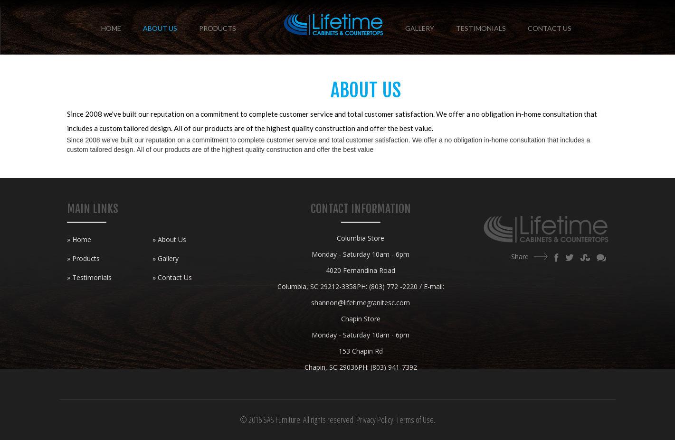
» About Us (169, 239)
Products (217, 28)
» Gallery (165, 258)
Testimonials (481, 28)
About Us (160, 28)
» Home (79, 239)
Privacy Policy (374, 419)
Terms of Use (415, 419)
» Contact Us (172, 277)
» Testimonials (89, 277)
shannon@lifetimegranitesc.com (360, 302)
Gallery (419, 28)
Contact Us (549, 28)
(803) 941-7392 (394, 367)
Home (111, 28)
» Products (83, 258)
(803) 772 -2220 (393, 286)
